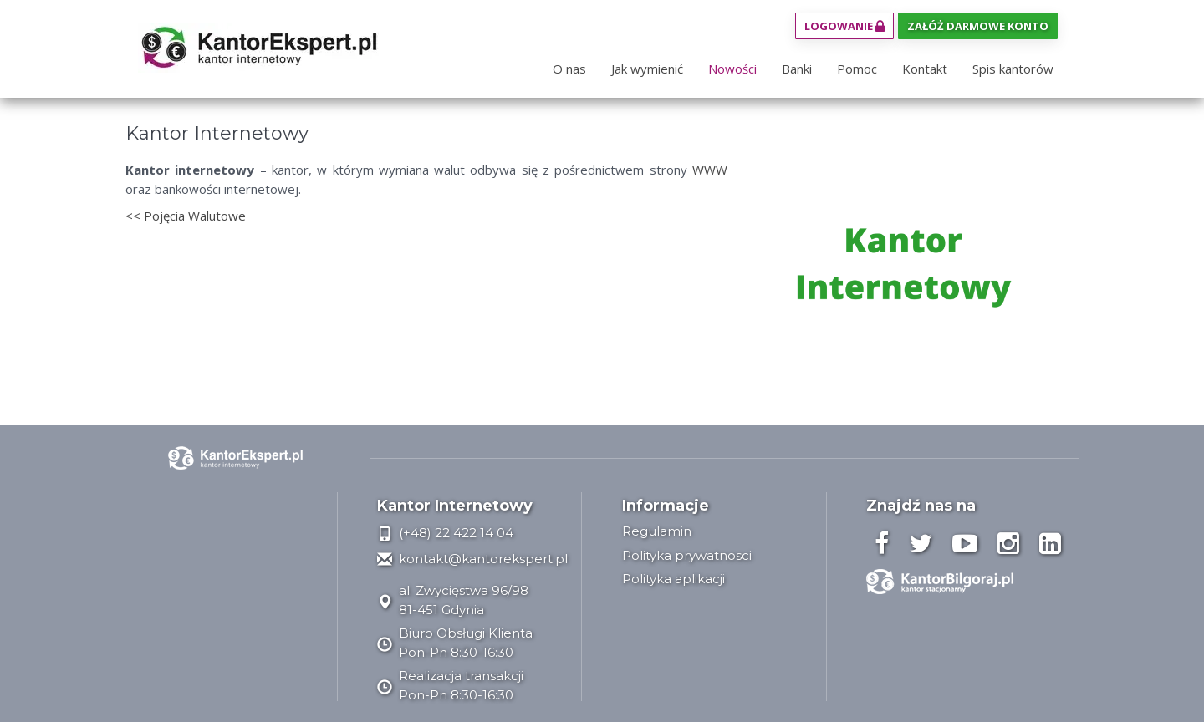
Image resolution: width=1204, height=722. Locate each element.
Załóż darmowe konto (977, 25)
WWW (709, 169)
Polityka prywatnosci (687, 555)
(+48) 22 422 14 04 (445, 533)
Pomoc (857, 68)
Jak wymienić (647, 68)
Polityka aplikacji (673, 579)
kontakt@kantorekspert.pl (472, 559)
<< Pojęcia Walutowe (185, 215)
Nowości (732, 68)
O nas (569, 68)
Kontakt (924, 68)
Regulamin (656, 531)
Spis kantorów (1013, 68)
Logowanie (844, 25)
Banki (797, 68)
